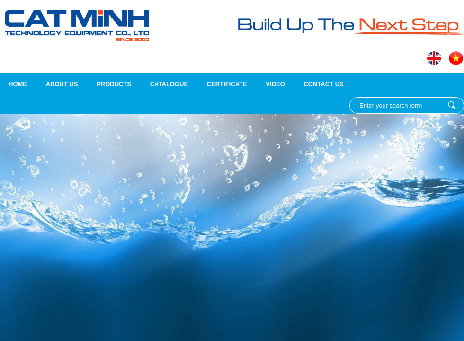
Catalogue (169, 84)
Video (275, 84)
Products (114, 84)
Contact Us (323, 84)
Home (18, 84)
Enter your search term (452, 105)
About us (62, 84)
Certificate (227, 84)
